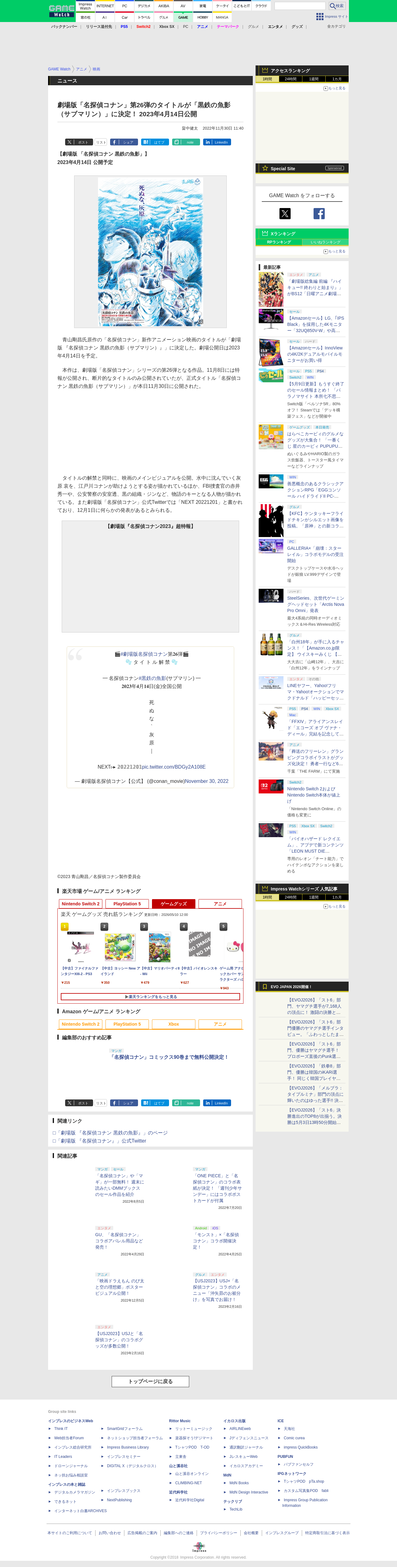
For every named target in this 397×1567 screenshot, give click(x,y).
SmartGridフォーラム (125, 1429)
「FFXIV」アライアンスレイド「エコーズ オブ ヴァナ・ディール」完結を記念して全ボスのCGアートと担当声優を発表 (315, 734)
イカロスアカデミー (246, 1466)
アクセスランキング (290, 70)
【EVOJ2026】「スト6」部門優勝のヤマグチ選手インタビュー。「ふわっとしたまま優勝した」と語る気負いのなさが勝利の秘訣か (315, 1034)
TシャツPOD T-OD (192, 1447)
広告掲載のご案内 (142, 1533)
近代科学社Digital (189, 1500)
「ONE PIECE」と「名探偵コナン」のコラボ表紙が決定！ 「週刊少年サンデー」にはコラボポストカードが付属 (217, 1188)
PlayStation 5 (127, 903)
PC (185, 26)
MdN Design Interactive (249, 1492)
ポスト (83, 142)
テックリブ (232, 1501)
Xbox (173, 1024)
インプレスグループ (282, 1533)
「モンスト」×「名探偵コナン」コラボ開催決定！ (216, 1241)
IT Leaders (63, 1456)
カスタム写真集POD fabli (306, 1491)
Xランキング (283, 233)
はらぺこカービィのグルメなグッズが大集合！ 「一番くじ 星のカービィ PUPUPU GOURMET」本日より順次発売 (315, 446)
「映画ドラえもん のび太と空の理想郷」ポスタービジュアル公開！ (119, 1287)
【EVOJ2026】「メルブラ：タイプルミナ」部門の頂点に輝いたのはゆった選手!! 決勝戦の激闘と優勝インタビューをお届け (315, 1100)
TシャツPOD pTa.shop (304, 1481)
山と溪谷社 (178, 1466)
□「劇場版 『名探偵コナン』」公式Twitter (99, 1140)
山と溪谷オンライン (192, 1474)
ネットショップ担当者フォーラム (135, 1438)
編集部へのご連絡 (179, 1533)
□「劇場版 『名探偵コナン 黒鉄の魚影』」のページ (110, 1132)
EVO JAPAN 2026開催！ (291, 987)
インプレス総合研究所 (72, 1447)
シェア (128, 142)
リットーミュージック (193, 1429)
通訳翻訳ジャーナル (246, 1447)
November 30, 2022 (207, 781)
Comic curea (294, 1438)
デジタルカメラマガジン (74, 1492)
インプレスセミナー (124, 1456)
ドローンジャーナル (71, 1466)
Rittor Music (179, 1421)
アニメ (220, 903)
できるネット (65, 1501)
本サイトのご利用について (69, 1533)
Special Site (283, 168)
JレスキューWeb (243, 1456)
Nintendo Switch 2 (80, 903)
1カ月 (337, 79)
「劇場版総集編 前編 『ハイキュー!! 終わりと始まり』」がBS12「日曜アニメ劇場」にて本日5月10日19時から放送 (315, 294)
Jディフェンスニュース (249, 1438)
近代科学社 (178, 1492)
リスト (101, 142)
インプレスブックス (124, 1491)
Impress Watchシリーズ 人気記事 (304, 888)
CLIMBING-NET (188, 1483)
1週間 (314, 79)
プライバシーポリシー (218, 1533)
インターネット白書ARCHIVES (80, 1511)
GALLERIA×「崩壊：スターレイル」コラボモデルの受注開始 (315, 554)
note (190, 142)
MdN (227, 1475)
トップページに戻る (150, 1381)
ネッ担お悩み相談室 (71, 1475)
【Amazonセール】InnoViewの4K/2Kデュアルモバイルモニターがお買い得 (315, 354)
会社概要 (251, 1533)
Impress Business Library (128, 1447)
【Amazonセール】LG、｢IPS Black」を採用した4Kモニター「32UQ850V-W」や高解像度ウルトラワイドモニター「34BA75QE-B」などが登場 (315, 330)
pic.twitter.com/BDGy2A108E (174, 767)
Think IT (61, 1429)
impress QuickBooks (301, 1447)
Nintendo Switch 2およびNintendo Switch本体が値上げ (313, 795)
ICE (281, 1421)
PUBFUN (285, 1456)
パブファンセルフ (299, 1464)
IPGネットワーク (292, 1474)
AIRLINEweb (240, 1429)
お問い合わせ (110, 1533)
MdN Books (239, 1483)
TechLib (236, 1509)
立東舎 (180, 1456)
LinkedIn (221, 142)
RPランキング (279, 242)
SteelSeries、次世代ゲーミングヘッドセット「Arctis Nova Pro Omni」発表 (315, 604)
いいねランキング (326, 242)
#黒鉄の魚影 (152, 678)
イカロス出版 (234, 1421)
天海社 (289, 1429)
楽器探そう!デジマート (194, 1438)
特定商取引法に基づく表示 (327, 1533)
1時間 (267, 79)
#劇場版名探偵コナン (144, 654)
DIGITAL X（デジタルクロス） (132, 1466)
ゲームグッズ (174, 903)
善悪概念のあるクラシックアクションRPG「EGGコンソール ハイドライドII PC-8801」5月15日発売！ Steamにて (315, 496)
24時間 (290, 79)
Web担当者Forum (69, 1438)
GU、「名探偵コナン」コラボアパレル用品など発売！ (119, 1241)
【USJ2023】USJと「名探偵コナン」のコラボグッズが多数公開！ (119, 1339)
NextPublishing (119, 1500)
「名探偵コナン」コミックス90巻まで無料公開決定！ (169, 1057)
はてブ (159, 142)
